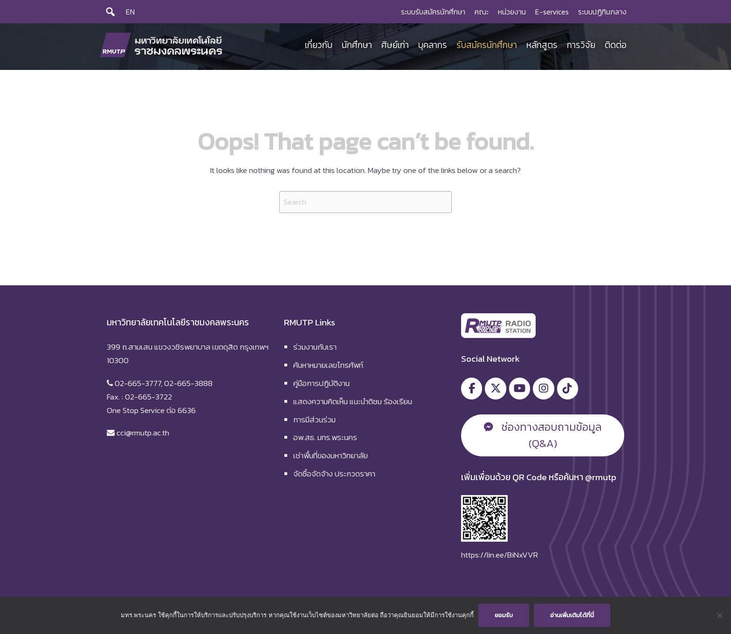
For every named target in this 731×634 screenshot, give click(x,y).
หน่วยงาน (512, 11)
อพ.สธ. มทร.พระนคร (325, 437)
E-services (552, 11)
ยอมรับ (504, 615)
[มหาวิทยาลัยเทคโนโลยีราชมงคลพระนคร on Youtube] (519, 389)
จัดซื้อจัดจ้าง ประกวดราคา (334, 474)
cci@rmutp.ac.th (143, 433)
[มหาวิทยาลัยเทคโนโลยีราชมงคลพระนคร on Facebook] (471, 389)
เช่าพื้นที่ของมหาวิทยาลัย (330, 455)
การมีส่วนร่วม (314, 419)
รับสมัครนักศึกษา (486, 45)
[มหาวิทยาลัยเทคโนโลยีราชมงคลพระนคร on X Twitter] (495, 389)
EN (130, 11)
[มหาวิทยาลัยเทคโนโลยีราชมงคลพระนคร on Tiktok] (567, 389)
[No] (719, 615)
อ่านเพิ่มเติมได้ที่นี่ (572, 615)
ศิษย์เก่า (395, 45)
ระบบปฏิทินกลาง (602, 11)
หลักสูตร (542, 45)
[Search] (110, 11)
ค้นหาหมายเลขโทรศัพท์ (328, 365)
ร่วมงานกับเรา (315, 347)
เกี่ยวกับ (318, 45)
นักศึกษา (357, 45)
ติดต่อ (616, 45)
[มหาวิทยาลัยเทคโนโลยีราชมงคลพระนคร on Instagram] (543, 389)
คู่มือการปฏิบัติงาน (321, 383)
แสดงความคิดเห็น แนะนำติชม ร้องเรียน (352, 401)
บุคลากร (432, 45)
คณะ (482, 11)
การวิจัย (581, 45)
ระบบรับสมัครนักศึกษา (433, 11)
